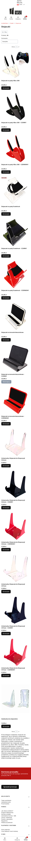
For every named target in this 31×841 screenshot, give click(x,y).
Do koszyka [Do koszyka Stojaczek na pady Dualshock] (6, 214)
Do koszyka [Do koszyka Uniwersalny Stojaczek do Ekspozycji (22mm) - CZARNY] (6, 507)
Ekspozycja (18, 23)
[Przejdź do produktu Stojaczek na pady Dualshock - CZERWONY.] (15, 274)
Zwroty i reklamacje (6, 817)
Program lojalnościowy (7, 812)
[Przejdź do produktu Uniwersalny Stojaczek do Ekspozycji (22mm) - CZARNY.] (15, 484)
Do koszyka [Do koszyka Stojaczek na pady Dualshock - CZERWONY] (6, 298)
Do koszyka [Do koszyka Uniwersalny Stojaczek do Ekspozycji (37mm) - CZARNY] (6, 633)
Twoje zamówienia (6, 800)
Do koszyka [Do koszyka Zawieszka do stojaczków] (6, 726)
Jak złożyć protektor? (7, 811)
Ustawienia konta (6, 802)
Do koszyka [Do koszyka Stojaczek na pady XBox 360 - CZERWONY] (6, 172)
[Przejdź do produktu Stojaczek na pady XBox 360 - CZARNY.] (15, 106)
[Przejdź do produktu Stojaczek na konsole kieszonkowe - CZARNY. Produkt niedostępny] (15, 358)
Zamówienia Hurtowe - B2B (8, 816)
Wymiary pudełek (6, 814)
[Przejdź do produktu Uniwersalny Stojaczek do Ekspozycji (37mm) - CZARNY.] (15, 610)
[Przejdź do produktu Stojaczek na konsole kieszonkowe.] (15, 316)
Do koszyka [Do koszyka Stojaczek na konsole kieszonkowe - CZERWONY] (6, 423)
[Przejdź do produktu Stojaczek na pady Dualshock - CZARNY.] (15, 232)
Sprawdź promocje (10, 787)
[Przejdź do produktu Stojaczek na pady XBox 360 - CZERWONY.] (15, 148)
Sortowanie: (4, 38)
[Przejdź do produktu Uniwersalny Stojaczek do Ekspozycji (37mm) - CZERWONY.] (15, 652)
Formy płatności (5, 829)
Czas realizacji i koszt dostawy (9, 831)
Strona (13, 46)
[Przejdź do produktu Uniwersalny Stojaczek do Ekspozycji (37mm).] (15, 568)
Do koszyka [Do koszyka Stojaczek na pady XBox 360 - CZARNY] (6, 130)
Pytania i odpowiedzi (7, 819)
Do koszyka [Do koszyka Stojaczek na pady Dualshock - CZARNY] (6, 256)
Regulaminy (4, 821)
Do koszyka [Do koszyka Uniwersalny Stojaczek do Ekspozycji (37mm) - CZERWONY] (6, 675)
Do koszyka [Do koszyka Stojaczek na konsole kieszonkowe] (6, 339)
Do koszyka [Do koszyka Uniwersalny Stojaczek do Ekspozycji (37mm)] (6, 591)
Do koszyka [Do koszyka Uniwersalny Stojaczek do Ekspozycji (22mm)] (6, 465)
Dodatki (12, 23)
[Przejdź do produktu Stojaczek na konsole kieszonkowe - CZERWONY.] (15, 400)
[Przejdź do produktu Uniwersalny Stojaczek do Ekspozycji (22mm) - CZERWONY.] (15, 526)
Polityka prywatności (7, 822)
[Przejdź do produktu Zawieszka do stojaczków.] (15, 698)
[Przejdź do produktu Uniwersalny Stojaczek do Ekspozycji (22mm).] (15, 442)
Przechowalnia (5, 803)
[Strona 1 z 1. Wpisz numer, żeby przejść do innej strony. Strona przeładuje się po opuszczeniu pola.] (16, 47)
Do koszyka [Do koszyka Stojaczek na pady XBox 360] (6, 88)
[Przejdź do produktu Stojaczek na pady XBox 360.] (15, 64)
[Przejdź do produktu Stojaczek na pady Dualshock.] (15, 190)
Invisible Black (4, 23)
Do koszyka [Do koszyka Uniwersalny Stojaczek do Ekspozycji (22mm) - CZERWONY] (6, 549)
